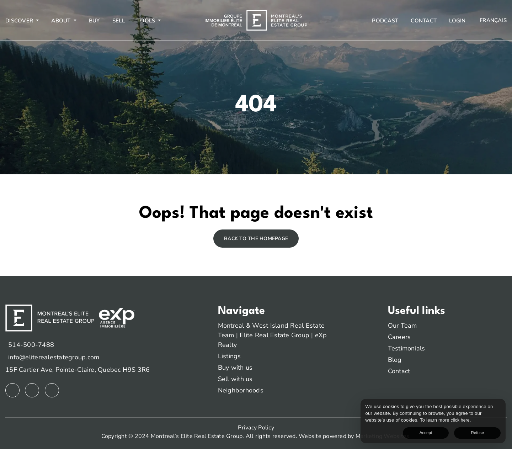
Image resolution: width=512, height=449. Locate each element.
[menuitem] (492, 20)
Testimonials (406, 348)
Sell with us (235, 379)
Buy (94, 20)
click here (414, 418)
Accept (459, 431)
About (61, 20)
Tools (147, 20)
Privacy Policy (256, 428)
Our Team (402, 325)
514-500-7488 (31, 344)
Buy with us (235, 367)
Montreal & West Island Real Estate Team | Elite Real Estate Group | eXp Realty (272, 335)
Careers (399, 337)
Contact (424, 20)
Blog (395, 359)
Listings (229, 356)
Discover (19, 20)
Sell (118, 20)
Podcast (385, 20)
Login (457, 20)
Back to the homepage (256, 238)
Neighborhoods (240, 390)
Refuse (488, 431)
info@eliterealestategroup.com (53, 357)
